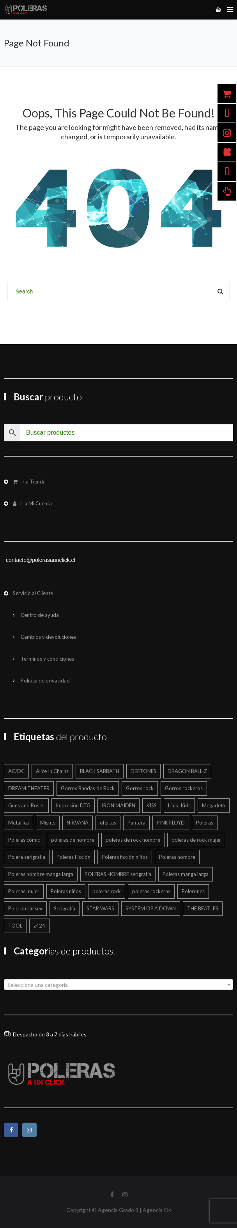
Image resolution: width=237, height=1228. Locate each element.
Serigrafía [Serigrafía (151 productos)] (64, 908)
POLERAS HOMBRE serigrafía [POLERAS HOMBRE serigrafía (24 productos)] (118, 874)
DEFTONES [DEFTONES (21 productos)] (143, 771)
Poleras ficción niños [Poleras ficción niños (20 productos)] (125, 857)
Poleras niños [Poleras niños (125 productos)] (66, 891)
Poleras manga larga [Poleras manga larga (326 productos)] (186, 874)
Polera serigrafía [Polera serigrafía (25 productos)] (26, 857)
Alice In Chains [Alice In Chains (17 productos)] (52, 771)
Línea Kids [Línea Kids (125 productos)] (179, 805)
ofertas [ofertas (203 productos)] (108, 822)
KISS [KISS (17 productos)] (152, 805)
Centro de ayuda (40, 615)
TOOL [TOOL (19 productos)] (15, 925)
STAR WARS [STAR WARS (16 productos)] (100, 908)
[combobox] (118, 984)
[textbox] (118, 984)
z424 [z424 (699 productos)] (39, 925)
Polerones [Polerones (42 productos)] (193, 891)
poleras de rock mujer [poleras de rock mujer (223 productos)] (196, 840)
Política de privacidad (45, 680)
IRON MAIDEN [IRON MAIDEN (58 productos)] (118, 805)
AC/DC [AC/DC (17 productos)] (16, 771)
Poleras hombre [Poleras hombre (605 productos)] (177, 857)
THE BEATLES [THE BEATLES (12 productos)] (202, 908)
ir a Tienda (29, 481)
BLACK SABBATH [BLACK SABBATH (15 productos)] (99, 771)
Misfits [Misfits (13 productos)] (47, 822)
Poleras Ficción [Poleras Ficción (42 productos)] (73, 857)
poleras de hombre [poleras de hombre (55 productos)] (72, 840)
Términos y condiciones (47, 659)
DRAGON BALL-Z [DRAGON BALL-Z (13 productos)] (187, 771)
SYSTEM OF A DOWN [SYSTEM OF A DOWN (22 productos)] (151, 908)
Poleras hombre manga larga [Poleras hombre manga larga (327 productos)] (40, 874)
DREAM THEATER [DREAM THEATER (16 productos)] (29, 788)
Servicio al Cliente (33, 593)
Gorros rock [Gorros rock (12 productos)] (140, 788)
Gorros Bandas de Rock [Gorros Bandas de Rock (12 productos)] (88, 788)
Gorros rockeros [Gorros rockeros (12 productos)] (184, 788)
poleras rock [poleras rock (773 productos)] (106, 891)
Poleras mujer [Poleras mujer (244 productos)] (23, 891)
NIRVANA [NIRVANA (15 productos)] (77, 822)
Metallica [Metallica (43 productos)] (18, 822)
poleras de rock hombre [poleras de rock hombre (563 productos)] (133, 840)
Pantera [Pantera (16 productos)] (136, 822)
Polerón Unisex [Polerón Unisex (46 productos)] (25, 908)
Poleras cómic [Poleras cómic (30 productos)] (24, 840)
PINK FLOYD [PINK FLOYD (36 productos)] (171, 822)
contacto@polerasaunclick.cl (40, 560)
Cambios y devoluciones (48, 637)
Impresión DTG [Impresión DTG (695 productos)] (73, 805)
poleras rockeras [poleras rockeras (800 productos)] (151, 891)
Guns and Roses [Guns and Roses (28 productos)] (26, 805)
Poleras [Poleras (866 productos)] (204, 822)
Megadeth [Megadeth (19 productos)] (213, 805)
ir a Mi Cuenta (32, 503)
